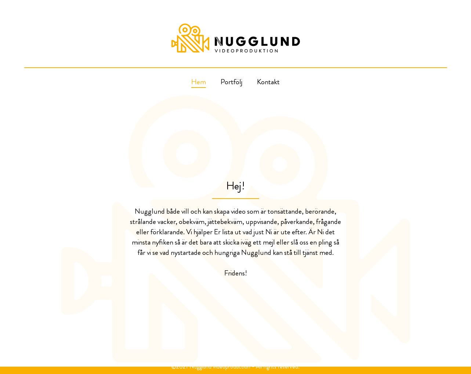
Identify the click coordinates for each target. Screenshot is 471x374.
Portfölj (231, 82)
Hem (198, 82)
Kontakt (268, 82)
